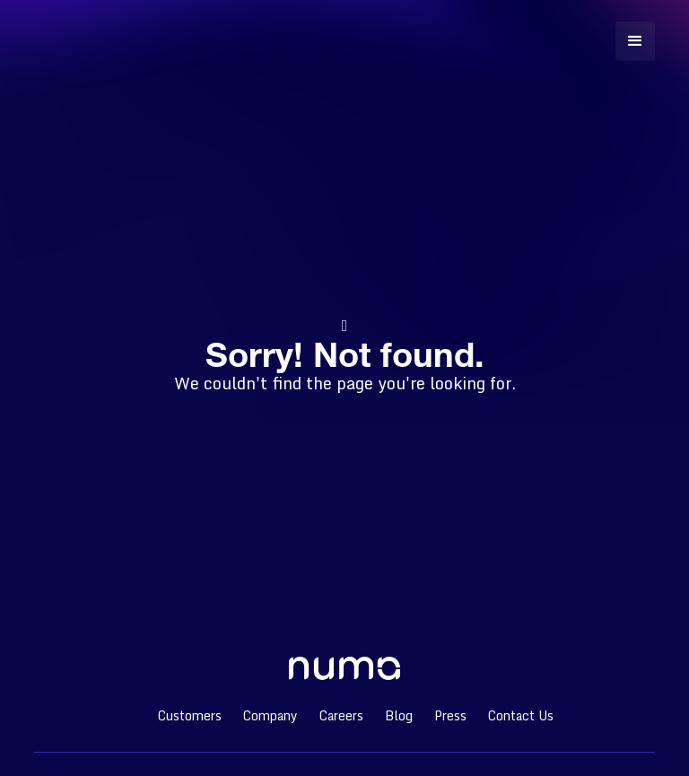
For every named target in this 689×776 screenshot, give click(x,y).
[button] (635, 41)
